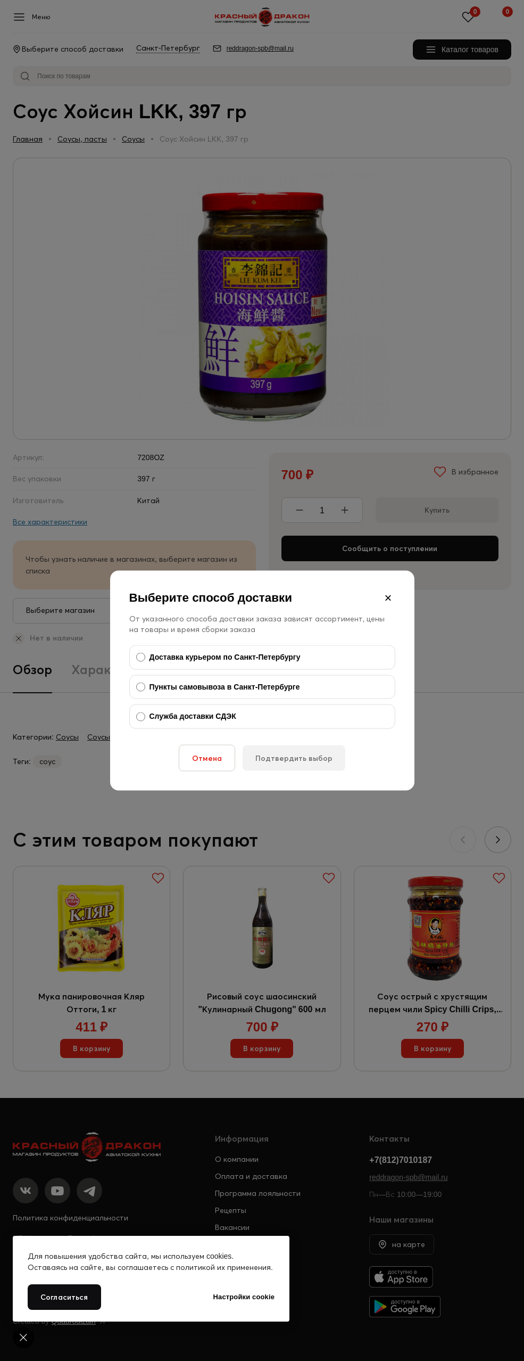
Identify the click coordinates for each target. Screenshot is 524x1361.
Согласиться (64, 1297)
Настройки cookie (244, 1297)
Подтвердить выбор (293, 758)
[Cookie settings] (23, 1337)
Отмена (207, 758)
